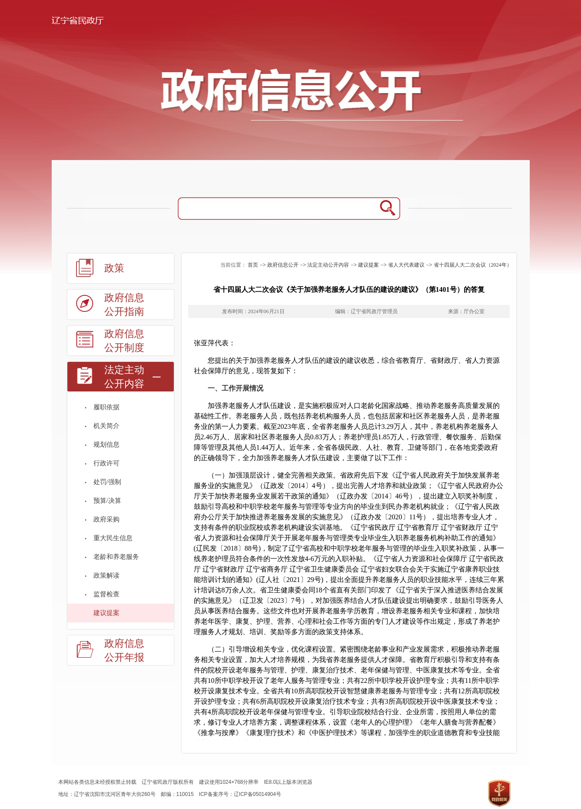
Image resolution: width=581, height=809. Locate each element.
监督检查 (106, 594)
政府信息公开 (283, 265)
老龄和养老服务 (116, 556)
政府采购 (106, 519)
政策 (114, 268)
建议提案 (106, 612)
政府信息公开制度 (124, 340)
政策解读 (106, 575)
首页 (253, 265)
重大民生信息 (113, 538)
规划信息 (106, 444)
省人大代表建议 (406, 265)
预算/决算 (107, 500)
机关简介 (106, 425)
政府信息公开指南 (124, 304)
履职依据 (106, 407)
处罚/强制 (107, 481)
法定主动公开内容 (124, 376)
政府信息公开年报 (124, 650)
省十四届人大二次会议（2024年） (473, 265)
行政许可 (106, 463)
